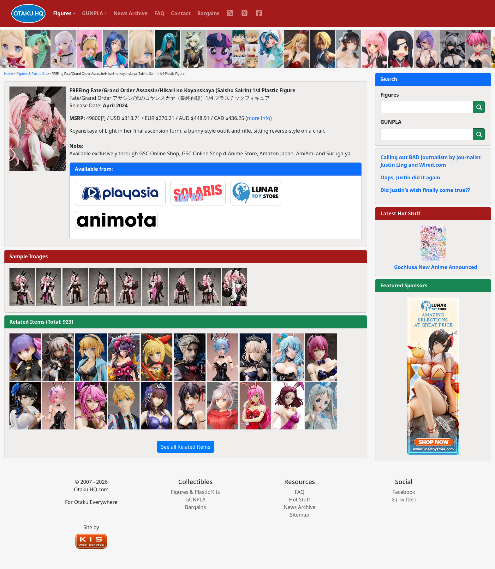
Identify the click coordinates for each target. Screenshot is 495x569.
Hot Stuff (299, 499)
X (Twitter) (404, 499)
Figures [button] (62, 13)
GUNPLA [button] (92, 13)
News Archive (131, 13)
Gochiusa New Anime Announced (435, 267)
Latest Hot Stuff (400, 213)
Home (8, 73)
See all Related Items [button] (185, 446)
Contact (181, 13)
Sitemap (299, 514)
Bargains (208, 13)
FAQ (159, 13)
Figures (389, 94)
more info (258, 118)
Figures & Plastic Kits (32, 73)
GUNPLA (391, 121)
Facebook (403, 491)
